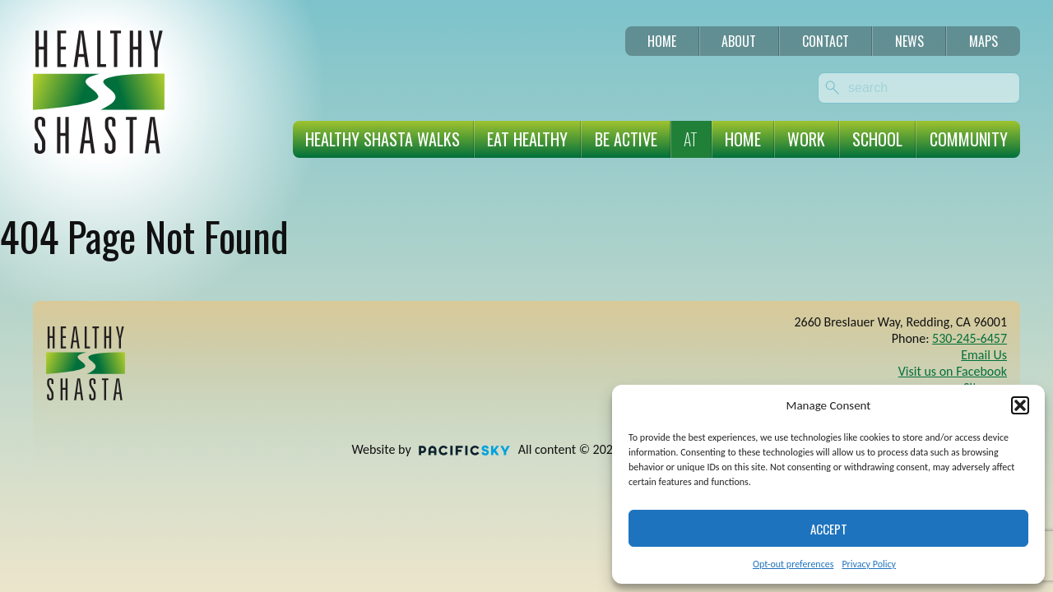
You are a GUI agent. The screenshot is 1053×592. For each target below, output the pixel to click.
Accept (828, 529)
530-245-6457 (969, 338)
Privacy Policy (869, 564)
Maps (983, 41)
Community (969, 139)
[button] (1020, 405)
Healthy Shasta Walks (382, 139)
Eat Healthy (527, 139)
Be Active (626, 139)
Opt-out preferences (793, 564)
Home (661, 41)
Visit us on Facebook (952, 371)
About (738, 41)
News (909, 41)
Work (806, 139)
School (877, 139)
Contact (825, 41)
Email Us (984, 355)
